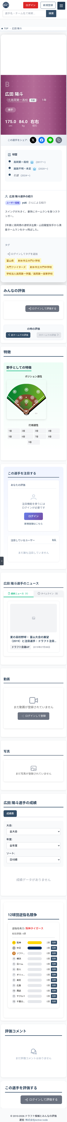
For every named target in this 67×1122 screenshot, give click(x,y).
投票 (54, 942)
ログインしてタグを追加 (22, 253)
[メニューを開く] (2, 561)
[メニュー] (61, 6)
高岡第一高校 (21, 162)
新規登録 (48, 5)
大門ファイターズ (16, 267)
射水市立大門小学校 (29, 260)
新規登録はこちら (33, 523)
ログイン (30, 5)
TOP (4, 28)
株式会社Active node (36, 1119)
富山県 (10, 260)
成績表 (10, 813)
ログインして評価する (42, 308)
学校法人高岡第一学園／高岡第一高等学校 (29, 273)
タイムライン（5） (48, 593)
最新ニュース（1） (18, 593)
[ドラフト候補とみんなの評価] (6, 5)
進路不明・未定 (22, 168)
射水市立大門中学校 (41, 267)
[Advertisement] (33, 54)
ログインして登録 (33, 715)
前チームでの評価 (18, 335)
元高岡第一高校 (18, 100)
